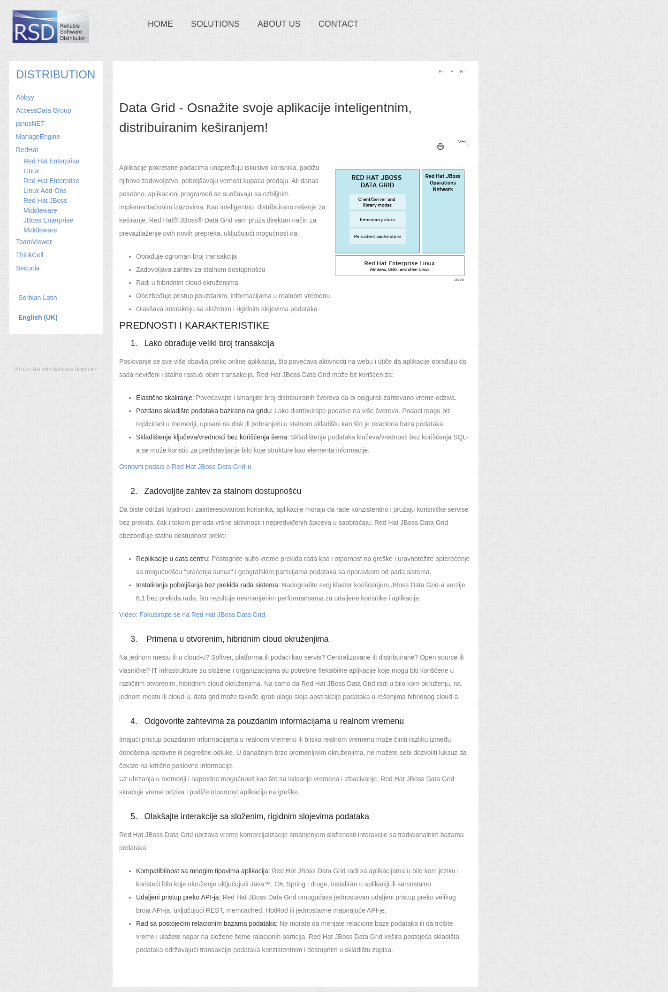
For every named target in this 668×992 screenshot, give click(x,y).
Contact (339, 24)
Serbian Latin (37, 297)
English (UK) (38, 317)
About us (279, 24)
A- (462, 71)
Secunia (28, 268)
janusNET (30, 123)
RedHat (27, 150)
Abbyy (25, 97)
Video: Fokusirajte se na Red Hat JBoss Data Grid (192, 614)
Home (160, 24)
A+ (441, 71)
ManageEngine (38, 136)
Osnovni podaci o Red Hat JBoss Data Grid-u (185, 466)
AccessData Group (43, 110)
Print (440, 146)
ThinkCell (29, 255)
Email (462, 141)
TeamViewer (34, 242)
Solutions (215, 24)
